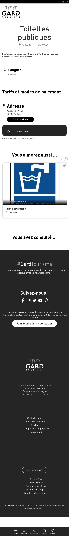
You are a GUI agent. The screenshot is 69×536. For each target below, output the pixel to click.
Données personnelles (34, 508)
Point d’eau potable (16, 208)
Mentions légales (56, 505)
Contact (30, 505)
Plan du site (41, 505)
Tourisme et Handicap (14, 505)
